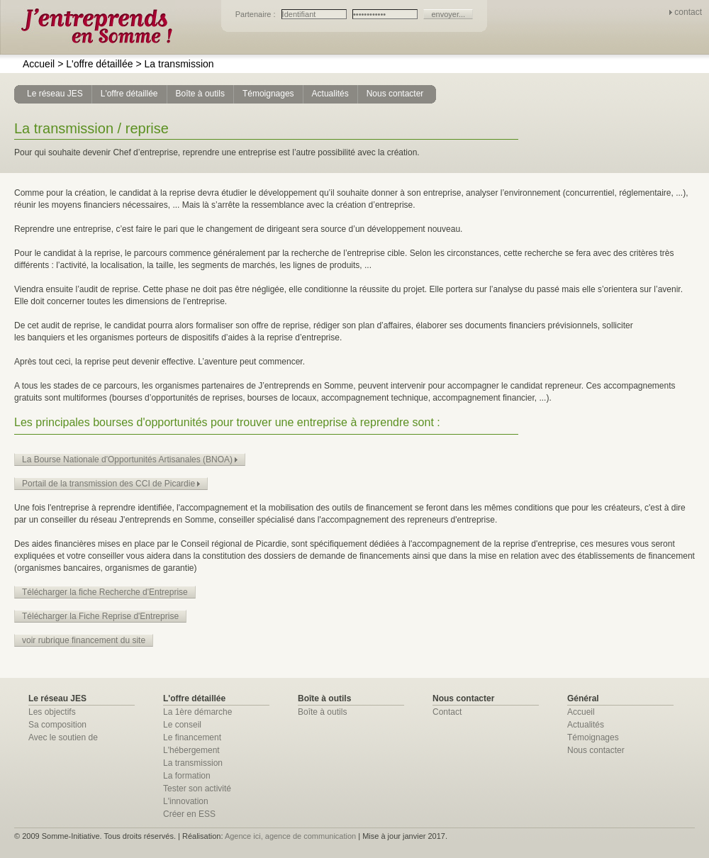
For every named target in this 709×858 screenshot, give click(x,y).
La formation (187, 776)
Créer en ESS (189, 814)
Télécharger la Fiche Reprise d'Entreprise (100, 616)
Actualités (585, 725)
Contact (447, 712)
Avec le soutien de (63, 737)
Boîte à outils (322, 712)
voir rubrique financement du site (83, 640)
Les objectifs (52, 712)
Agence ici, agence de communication (290, 836)
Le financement (192, 737)
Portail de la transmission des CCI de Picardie (111, 484)
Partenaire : (256, 14)
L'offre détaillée (95, 63)
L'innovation (185, 801)
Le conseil (182, 725)
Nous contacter (596, 750)
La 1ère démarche (197, 712)
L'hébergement (191, 750)
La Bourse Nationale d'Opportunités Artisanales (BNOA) (130, 459)
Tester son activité (197, 788)
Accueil (39, 63)
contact (688, 12)
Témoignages (593, 737)
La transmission (174, 63)
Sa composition (57, 725)
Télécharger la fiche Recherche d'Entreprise (105, 592)
